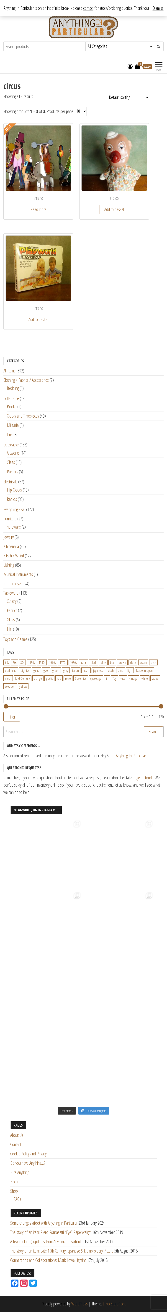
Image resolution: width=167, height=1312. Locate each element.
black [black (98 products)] (93, 662)
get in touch (144, 778)
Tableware (10, 593)
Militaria (13, 425)
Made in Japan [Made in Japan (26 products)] (144, 670)
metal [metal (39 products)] (8, 678)
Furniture (9, 519)
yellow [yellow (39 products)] (23, 686)
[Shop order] (128, 97)
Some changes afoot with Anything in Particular (43, 1223)
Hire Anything (19, 1172)
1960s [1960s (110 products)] (52, 662)
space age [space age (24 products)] (95, 678)
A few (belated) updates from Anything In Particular (47, 1241)
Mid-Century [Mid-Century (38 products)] (22, 678)
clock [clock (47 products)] (133, 662)
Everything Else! (14, 509)
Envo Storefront (114, 1304)
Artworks (13, 453)
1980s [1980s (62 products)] (73, 662)
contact (88, 8)
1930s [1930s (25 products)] (31, 662)
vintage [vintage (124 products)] (133, 678)
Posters (12, 471)
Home (14, 1182)
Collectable (11, 398)
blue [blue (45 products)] (103, 662)
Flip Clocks (14, 490)
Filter (11, 717)
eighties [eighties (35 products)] (25, 670)
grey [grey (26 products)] (65, 670)
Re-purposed (13, 584)
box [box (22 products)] (112, 662)
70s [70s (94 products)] (14, 662)
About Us (16, 1135)
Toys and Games (15, 639)
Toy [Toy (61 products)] (114, 678)
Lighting (8, 565)
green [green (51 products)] (55, 670)
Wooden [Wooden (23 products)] (10, 686)
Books (11, 407)
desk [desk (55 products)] (153, 662)
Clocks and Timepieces (23, 416)
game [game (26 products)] (36, 670)
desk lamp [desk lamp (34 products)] (10, 670)
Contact (15, 1144)
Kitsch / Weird (13, 556)
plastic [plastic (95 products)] (49, 678)
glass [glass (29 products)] (46, 670)
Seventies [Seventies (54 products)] (80, 678)
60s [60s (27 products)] (7, 662)
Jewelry (8, 537)
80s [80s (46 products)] (22, 662)
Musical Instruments (18, 574)
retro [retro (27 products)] (68, 678)
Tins (10, 434)
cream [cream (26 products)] (143, 662)
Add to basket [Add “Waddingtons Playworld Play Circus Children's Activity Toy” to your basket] (38, 319)
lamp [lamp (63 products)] (120, 670)
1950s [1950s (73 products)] (42, 662)
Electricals (10, 482)
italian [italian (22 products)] (75, 670)
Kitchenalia (11, 546)
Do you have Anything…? (27, 1163)
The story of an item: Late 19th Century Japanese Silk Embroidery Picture (61, 1251)
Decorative (11, 445)
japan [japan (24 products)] (86, 670)
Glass (11, 462)
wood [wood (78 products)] (155, 678)
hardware (14, 527)
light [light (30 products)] (129, 670)
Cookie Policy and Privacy (28, 1154)
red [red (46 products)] (59, 678)
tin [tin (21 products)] (106, 678)
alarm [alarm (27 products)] (84, 662)
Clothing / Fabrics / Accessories (26, 380)
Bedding (13, 388)
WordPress (79, 1304)
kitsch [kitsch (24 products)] (111, 670)
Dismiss (158, 8)
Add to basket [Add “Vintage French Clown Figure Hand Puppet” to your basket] (114, 209)
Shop (14, 1191)
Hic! (9, 629)
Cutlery (11, 601)
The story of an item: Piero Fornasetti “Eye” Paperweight (50, 1232)
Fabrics (12, 610)
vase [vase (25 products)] (123, 678)
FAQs (17, 1199)
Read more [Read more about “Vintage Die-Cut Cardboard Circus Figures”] (38, 209)
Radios (12, 499)
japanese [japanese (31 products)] (98, 670)
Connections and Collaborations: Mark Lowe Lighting (48, 1260)
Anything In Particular (131, 756)
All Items (9, 371)
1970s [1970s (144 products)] (63, 662)
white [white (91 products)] (144, 678)
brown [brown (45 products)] (122, 662)
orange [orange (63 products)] (38, 678)
